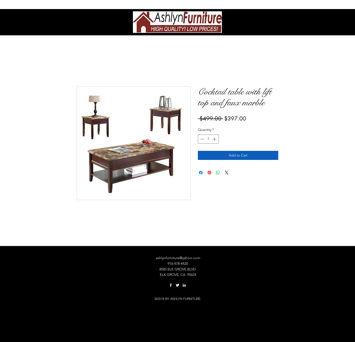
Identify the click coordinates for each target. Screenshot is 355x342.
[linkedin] (184, 285)
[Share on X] (226, 172)
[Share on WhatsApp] (218, 172)
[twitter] (177, 285)
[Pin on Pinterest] (209, 172)
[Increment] (215, 139)
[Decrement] (202, 139)
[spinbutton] (208, 139)
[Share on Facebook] (201, 172)
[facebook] (170, 285)
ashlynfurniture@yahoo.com (178, 258)
